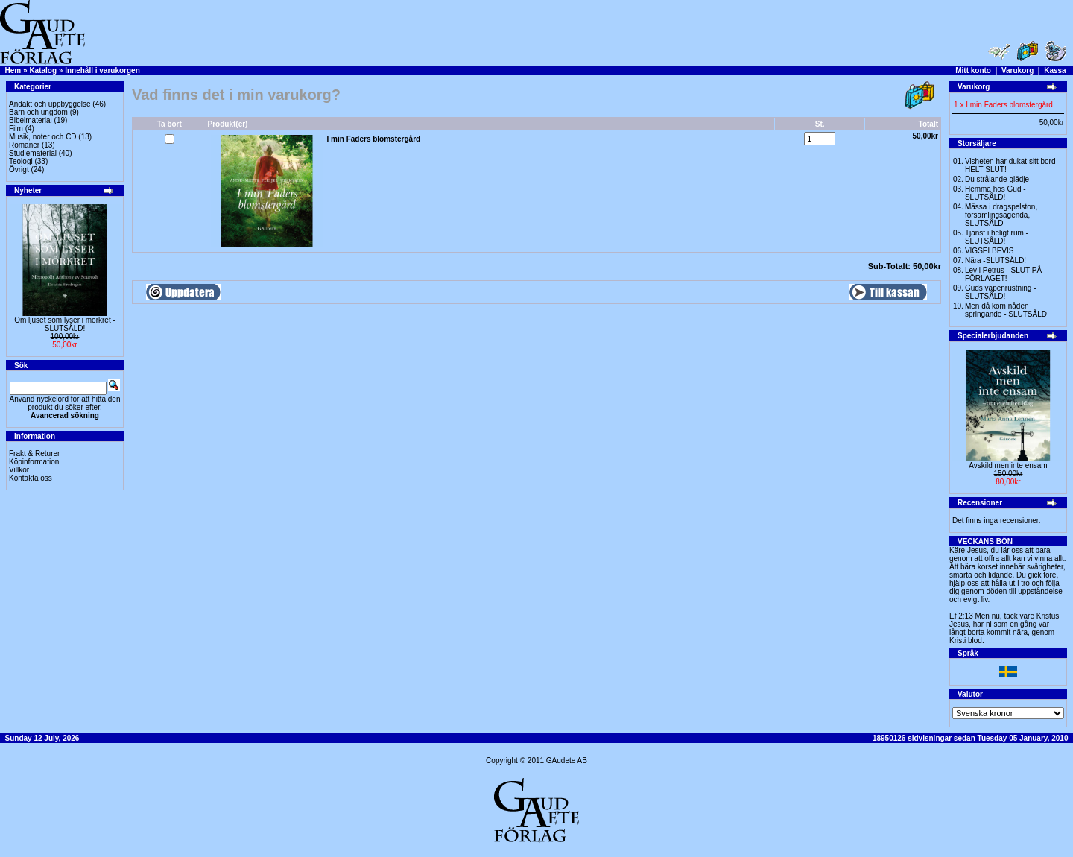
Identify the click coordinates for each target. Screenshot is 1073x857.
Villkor (19, 470)
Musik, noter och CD (43, 137)
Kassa (1055, 70)
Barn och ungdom (38, 112)
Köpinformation (34, 462)
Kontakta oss (30, 478)
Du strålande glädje (997, 179)
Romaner (24, 145)
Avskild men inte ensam (1008, 465)
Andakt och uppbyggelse (50, 104)
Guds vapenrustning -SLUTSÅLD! (1000, 292)
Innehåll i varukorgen (102, 70)
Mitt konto (973, 70)
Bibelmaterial (30, 120)
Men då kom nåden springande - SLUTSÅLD (1006, 310)
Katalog (43, 70)
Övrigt (19, 169)
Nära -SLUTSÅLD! (995, 260)
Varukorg (1017, 70)
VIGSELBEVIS (989, 251)
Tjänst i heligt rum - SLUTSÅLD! (996, 237)
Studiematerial (33, 153)
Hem (13, 70)
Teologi (21, 161)
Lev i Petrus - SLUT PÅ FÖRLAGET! (1003, 274)
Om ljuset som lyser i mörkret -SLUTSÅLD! (64, 324)
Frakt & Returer (34, 453)
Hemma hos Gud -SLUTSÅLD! (995, 193)
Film (16, 128)
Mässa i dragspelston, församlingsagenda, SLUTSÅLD (1001, 215)
